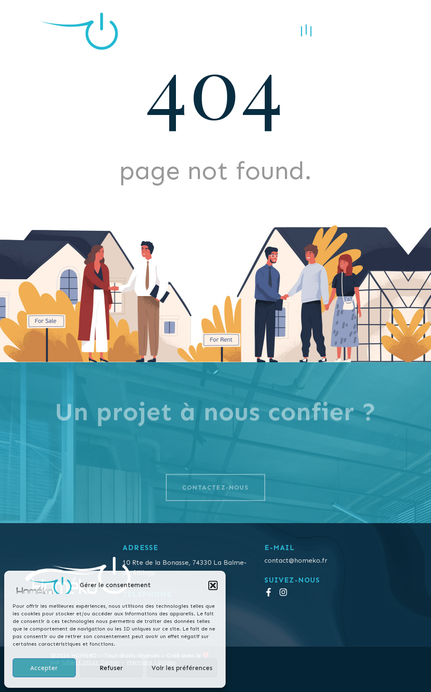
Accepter (44, 668)
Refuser (111, 668)
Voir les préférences (182, 668)
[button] (213, 585)
